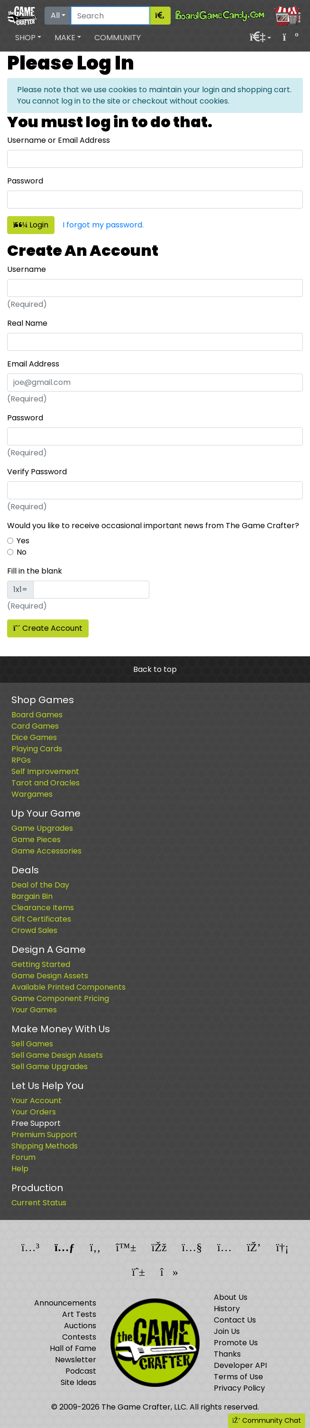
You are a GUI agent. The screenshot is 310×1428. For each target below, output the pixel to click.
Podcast (80, 1371)
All (55, 15)
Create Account (47, 628)
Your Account (36, 1100)
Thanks (227, 1354)
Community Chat (266, 1420)
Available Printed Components (68, 987)
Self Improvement (45, 771)
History (227, 1308)
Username (26, 269)
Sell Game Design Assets (57, 1055)
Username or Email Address (58, 140)
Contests (79, 1337)
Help (19, 1168)
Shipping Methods (44, 1146)
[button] (28, 37)
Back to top (155, 669)
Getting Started (40, 964)
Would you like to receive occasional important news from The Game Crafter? (153, 525)
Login (30, 224)
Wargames (32, 794)
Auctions (80, 1325)
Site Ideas (78, 1382)
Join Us (227, 1331)
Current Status (38, 1202)
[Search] (110, 16)
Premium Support (44, 1134)
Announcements (65, 1302)
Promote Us (236, 1342)
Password (25, 180)
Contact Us (235, 1320)
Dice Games (34, 737)
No (22, 552)
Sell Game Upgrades (49, 1066)
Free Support (36, 1123)
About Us (230, 1297)
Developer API (240, 1365)
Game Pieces (36, 839)
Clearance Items (42, 907)
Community (117, 37)
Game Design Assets (49, 975)
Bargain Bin (32, 896)
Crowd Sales (34, 930)
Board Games (37, 714)
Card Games (35, 726)
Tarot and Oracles (45, 782)
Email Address (33, 363)
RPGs (21, 760)
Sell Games (32, 1043)
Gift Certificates (41, 919)
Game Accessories (46, 850)
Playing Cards (36, 748)
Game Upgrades (42, 828)
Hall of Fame (73, 1348)
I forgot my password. (103, 224)
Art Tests (79, 1314)
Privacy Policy (239, 1388)
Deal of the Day (40, 884)
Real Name (27, 323)
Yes (23, 540)
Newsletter (75, 1359)
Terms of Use (238, 1376)
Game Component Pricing (60, 998)
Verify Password (37, 471)
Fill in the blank (34, 571)
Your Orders (33, 1111)
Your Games (34, 1009)
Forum (23, 1157)
